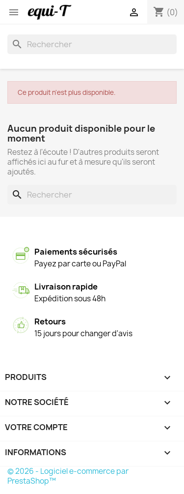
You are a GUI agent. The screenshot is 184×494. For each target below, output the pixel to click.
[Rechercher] (92, 44)
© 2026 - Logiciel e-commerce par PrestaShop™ (68, 476)
